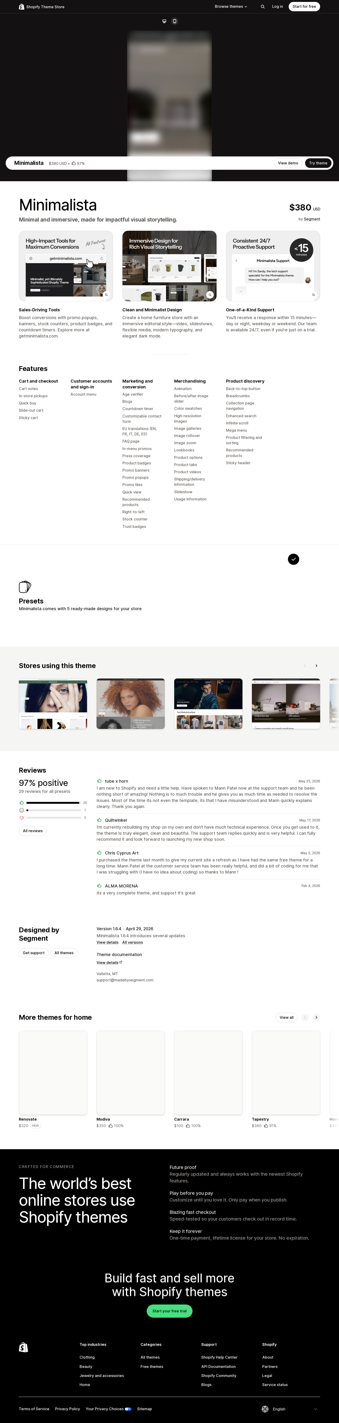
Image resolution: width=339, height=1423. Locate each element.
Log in (277, 6)
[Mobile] (174, 21)
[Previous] (305, 877)
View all (287, 1234)
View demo (288, 365)
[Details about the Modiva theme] (131, 1297)
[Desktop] (164, 21)
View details (107, 1158)
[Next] (316, 877)
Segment (312, 421)
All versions (132, 1158)
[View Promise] (205, 803)
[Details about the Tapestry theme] (286, 1297)
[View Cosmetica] (234, 803)
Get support (33, 1168)
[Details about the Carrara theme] (208, 1297)
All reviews (33, 1045)
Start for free (304, 6)
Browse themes (231, 6)
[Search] (262, 6)
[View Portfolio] (175, 803)
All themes (63, 1168)
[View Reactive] (264, 803)
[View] (53, 917)
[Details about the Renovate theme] (53, 1297)
